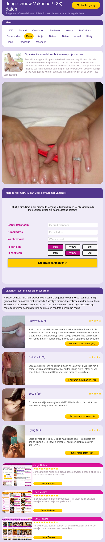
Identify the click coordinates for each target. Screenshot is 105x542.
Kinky (89, 36)
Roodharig (24, 41)
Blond (10, 41)
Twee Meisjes (48, 510)
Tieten (65, 36)
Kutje (40, 36)
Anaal (77, 36)
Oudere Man (13, 36)
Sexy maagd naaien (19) (82, 416)
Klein (29, 36)
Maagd (23, 30)
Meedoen (41, 41)
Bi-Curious (85, 30)
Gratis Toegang (86, 5)
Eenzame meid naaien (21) (82, 380)
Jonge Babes (48, 483)
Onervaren (38, 30)
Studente (55, 30)
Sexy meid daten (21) (82, 453)
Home (10, 30)
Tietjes (52, 36)
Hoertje (69, 30)
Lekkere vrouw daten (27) (82, 343)
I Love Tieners (48, 537)
